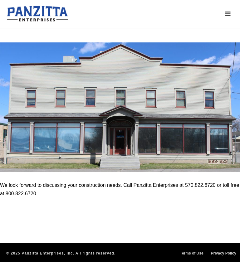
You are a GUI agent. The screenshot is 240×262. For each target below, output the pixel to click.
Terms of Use (191, 253)
